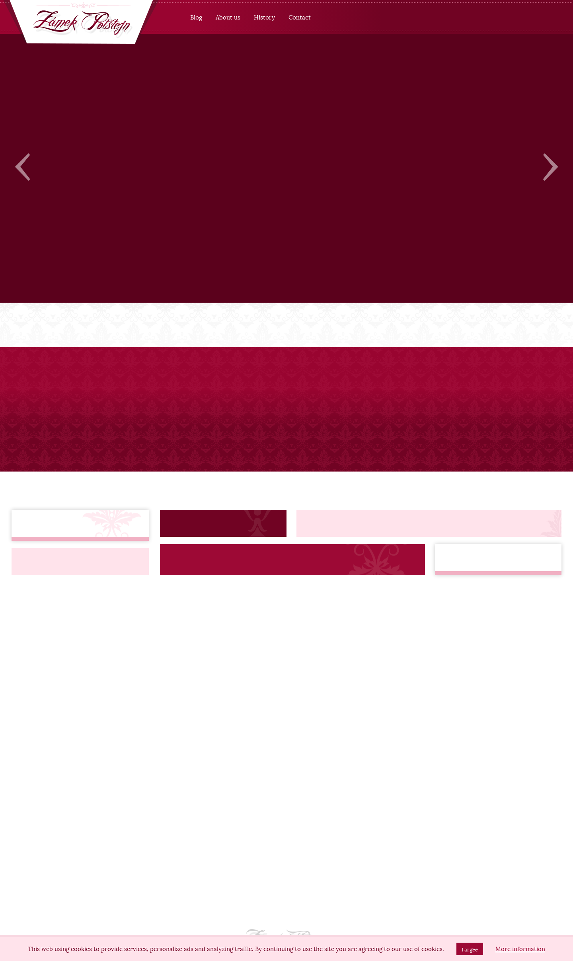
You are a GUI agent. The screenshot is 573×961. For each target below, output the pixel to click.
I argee (470, 949)
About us (228, 17)
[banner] (81, 23)
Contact (299, 17)
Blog (196, 17)
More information (520, 948)
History (264, 17)
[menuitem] (196, 17)
